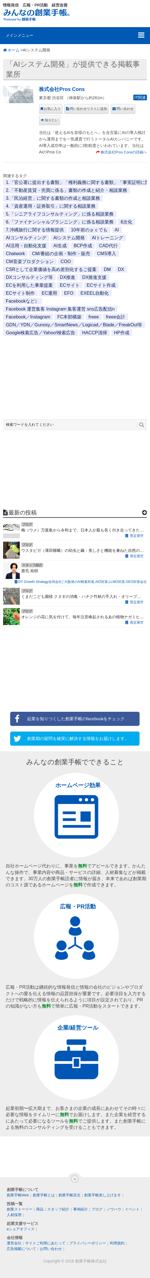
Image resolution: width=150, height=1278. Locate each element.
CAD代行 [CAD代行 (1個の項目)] (108, 245)
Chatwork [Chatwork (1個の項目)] (15, 253)
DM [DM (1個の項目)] (107, 269)
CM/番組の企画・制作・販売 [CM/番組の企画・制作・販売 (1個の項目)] (61, 253)
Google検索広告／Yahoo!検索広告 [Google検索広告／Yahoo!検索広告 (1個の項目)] (40, 332)
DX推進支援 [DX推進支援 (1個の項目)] (94, 277)
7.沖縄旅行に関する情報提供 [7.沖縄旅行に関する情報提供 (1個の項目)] (35, 229)
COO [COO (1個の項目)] (66, 261)
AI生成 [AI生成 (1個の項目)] (60, 245)
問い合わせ (125, 108)
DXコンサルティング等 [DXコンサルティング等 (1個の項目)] (29, 277)
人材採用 (14, 1215)
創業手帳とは (44, 1195)
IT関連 (140, 97)
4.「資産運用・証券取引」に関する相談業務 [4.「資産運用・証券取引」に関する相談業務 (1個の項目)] (50, 206)
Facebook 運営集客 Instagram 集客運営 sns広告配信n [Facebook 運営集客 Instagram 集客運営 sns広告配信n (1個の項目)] (60, 309)
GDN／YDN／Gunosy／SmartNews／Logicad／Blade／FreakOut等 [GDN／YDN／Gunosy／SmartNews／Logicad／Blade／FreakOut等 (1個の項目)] (74, 324)
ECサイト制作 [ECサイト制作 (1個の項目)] (20, 293)
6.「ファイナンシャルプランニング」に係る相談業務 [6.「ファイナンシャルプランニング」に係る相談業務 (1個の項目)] (60, 222)
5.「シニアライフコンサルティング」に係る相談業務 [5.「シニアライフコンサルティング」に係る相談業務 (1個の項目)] (60, 214)
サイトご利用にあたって (45, 1243)
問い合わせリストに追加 (88, 108)
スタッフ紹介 (58, 1209)
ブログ (97, 1209)
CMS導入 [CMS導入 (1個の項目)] (106, 253)
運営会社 (14, 1243)
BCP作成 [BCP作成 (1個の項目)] (83, 245)
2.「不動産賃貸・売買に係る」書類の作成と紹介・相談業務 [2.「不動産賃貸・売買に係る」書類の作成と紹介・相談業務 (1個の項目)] (66, 190)
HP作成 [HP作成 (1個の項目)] (121, 332)
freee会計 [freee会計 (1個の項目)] (115, 316)
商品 (40, 1209)
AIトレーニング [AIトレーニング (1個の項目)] (107, 237)
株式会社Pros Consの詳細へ (124, 152)
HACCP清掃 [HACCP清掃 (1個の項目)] (94, 332)
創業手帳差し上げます (102, 1195)
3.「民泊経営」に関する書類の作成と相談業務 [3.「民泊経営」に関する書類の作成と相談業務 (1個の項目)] (53, 198)
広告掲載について (21, 1249)
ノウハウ (113, 1209)
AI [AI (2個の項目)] (117, 229)
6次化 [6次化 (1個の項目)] (126, 222)
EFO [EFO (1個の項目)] (68, 293)
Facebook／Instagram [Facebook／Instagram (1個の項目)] (28, 316)
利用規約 (117, 1243)
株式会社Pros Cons (62, 89)
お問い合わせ (51, 1249)
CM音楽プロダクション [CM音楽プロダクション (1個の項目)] (30, 261)
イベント (132, 1209)
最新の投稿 (22, 512)
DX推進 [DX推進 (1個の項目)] (67, 277)
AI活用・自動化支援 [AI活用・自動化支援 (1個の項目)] (26, 245)
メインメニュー (19, 35)
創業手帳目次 (69, 1195)
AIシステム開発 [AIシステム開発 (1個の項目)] (69, 237)
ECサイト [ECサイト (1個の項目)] (70, 285)
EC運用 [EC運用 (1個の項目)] (49, 293)
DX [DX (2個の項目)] (121, 269)
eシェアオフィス (20, 1229)
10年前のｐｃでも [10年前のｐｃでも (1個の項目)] (89, 229)
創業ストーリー (19, 1209)
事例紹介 (80, 1209)
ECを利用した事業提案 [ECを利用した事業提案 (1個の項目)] (29, 285)
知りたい (51, 120)
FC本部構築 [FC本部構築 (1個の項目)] (69, 316)
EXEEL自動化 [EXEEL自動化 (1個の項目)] (95, 293)
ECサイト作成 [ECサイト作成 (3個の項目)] (101, 285)
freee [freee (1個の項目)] (93, 316)
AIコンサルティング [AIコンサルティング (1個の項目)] (26, 237)
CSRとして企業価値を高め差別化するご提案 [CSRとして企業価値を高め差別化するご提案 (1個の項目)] (51, 269)
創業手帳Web (18, 1195)
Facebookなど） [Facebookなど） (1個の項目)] (22, 301)
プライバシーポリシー (87, 1243)
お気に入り (52, 108)
